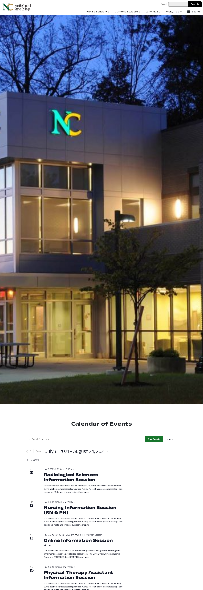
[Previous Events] (27, 451)
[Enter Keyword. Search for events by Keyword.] (85, 439)
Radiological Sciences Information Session (71, 477)
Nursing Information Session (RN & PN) (80, 510)
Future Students (97, 11)
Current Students (127, 11)
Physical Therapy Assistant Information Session (78, 575)
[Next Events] (30, 451)
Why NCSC (153, 11)
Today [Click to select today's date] (38, 451)
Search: (164, 4)
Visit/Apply (174, 11)
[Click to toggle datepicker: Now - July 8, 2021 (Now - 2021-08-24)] (76, 451)
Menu (193, 11)
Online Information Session (78, 540)
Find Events (154, 439)
